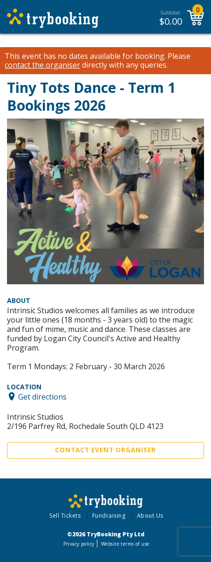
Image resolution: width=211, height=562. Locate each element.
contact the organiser (42, 65)
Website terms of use (125, 544)
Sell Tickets (65, 516)
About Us (150, 516)
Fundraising (109, 516)
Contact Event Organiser (105, 450)
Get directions (42, 396)
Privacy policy (79, 544)
